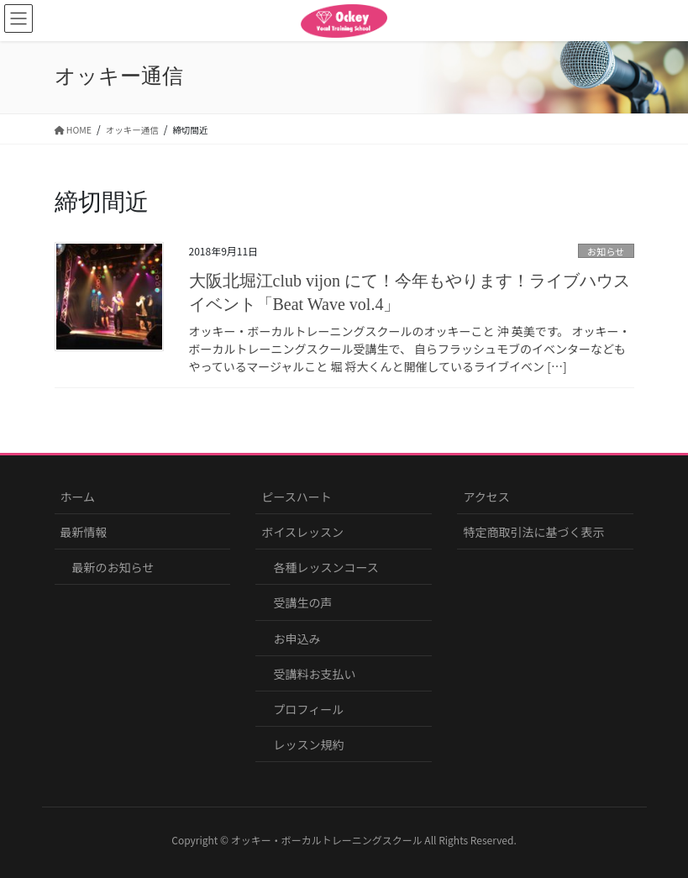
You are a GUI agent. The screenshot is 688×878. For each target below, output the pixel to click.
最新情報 (84, 531)
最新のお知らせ (113, 567)
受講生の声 (302, 602)
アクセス (486, 496)
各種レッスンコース (325, 567)
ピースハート (296, 496)
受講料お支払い (314, 673)
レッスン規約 (308, 744)
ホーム (78, 496)
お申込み (296, 638)
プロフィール (308, 709)
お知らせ (606, 251)
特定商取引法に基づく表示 (533, 531)
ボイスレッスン (302, 531)
